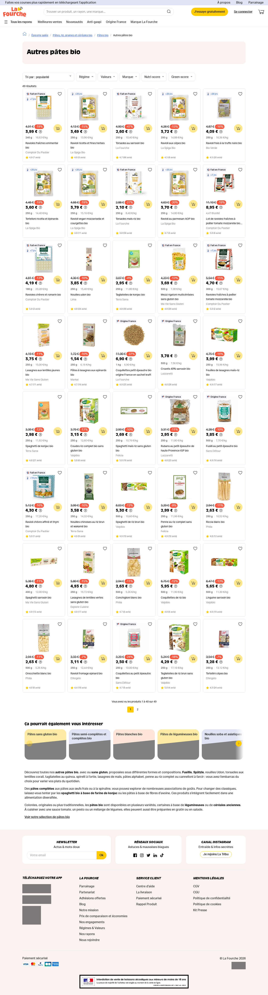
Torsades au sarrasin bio (130, 143)
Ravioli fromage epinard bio (86, 673)
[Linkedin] (155, 855)
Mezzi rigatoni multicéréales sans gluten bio (177, 297)
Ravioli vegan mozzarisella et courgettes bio (87, 221)
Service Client (148, 878)
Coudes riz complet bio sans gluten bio (87, 448)
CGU (196, 892)
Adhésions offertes (92, 898)
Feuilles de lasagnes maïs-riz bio (223, 372)
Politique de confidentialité (211, 898)
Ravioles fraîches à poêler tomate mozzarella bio (221, 297)
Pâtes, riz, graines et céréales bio (72, 35)
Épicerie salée (39, 35)
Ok (101, 855)
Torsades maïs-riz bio (128, 219)
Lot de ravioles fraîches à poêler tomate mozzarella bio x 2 (224, 222)
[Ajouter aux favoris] (60, 94)
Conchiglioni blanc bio (128, 597)
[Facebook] (135, 855)
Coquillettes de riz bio (173, 597)
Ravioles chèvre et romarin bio (43, 294)
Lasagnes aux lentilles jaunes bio (42, 372)
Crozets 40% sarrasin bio (175, 369)
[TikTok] (162, 855)
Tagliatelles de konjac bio (130, 294)
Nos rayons (87, 934)
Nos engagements (91, 922)
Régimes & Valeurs (92, 928)
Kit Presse (200, 910)
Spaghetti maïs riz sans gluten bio (133, 448)
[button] (239, 743)
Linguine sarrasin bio (218, 597)
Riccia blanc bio (215, 522)
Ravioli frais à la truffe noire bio (224, 143)
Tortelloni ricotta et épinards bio (41, 221)
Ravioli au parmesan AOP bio (177, 219)
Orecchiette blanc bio (38, 673)
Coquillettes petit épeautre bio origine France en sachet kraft (133, 372)
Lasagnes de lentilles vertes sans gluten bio (87, 600)
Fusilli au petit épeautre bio (221, 446)
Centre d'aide (145, 886)
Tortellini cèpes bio (217, 673)
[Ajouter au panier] (58, 128)
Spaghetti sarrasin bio (38, 597)
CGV (196, 886)
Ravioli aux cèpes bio (173, 143)
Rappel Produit (146, 904)
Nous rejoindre (89, 940)
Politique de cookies (207, 904)
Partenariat (87, 892)
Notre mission (88, 910)
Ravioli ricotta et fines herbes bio (88, 145)
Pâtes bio (103, 35)
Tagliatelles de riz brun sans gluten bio (177, 675)
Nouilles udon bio (80, 294)
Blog (239, 2)
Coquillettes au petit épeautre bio (133, 675)
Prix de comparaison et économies (103, 916)
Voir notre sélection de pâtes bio (47, 817)
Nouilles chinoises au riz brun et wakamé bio (87, 524)
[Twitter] (148, 855)
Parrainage (256, 2)
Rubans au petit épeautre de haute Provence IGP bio (177, 448)
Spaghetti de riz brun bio (130, 522)
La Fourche (88, 878)
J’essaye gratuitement (209, 11)
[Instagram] (141, 855)
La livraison (144, 892)
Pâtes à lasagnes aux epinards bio (88, 372)
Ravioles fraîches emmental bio (41, 145)
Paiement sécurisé (149, 898)
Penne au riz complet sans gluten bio (176, 524)
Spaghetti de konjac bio (39, 446)
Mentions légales (208, 878)
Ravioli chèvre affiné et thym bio (42, 524)
